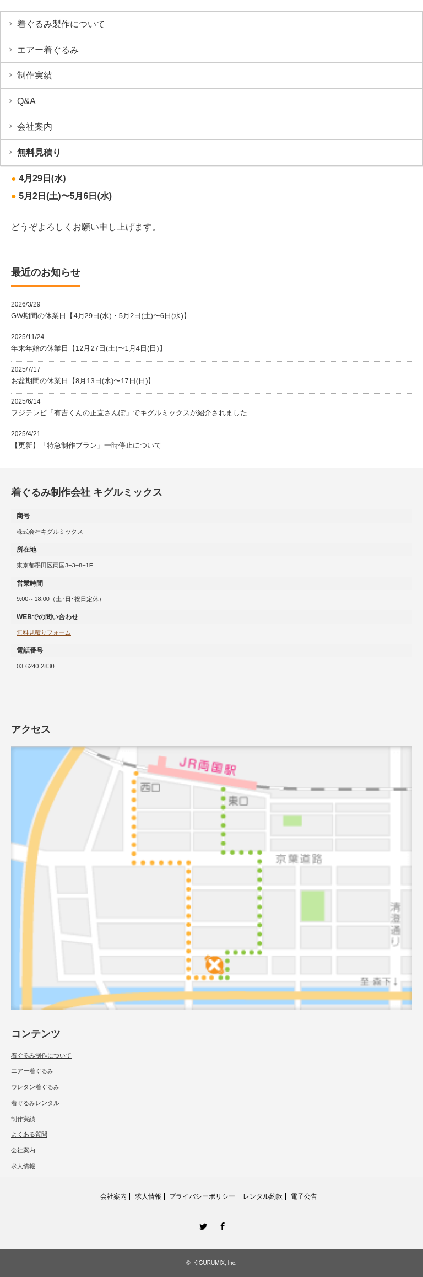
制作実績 (34, 75)
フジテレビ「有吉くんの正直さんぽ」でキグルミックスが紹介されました (129, 413)
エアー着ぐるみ (48, 50)
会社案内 (34, 126)
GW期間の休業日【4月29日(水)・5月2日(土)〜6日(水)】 (101, 316)
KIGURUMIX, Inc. (214, 1263)
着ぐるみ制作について (41, 1055)
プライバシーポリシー (202, 1196)
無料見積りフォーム (44, 632)
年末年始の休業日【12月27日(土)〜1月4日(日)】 (88, 348)
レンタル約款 (263, 1196)
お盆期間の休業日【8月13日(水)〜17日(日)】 (83, 381)
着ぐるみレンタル (35, 1102)
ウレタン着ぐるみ (35, 1086)
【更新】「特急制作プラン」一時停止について (86, 445)
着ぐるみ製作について (61, 24)
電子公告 (304, 1196)
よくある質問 (29, 1134)
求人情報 (23, 1166)
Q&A (26, 101)
